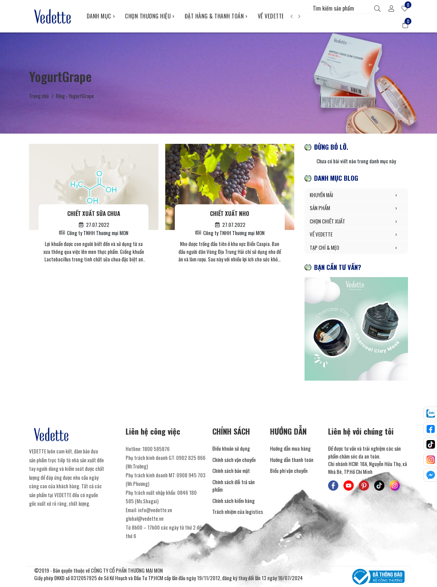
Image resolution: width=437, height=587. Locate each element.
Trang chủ (39, 95)
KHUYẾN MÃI (356, 195)
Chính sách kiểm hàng (233, 500)
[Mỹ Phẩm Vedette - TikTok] (379, 485)
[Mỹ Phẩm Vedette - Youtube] (348, 485)
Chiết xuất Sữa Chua (93, 213)
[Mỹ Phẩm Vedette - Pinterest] (364, 485)
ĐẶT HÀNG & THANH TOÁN (216, 16)
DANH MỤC (101, 16)
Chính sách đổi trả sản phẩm (233, 485)
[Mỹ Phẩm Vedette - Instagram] (395, 485)
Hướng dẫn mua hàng (290, 448)
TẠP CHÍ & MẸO (356, 247)
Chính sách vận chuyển (234, 459)
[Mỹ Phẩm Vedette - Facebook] (333, 485)
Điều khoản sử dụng (231, 448)
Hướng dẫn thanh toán (291, 459)
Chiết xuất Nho (229, 213)
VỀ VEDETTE (273, 16)
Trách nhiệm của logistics (237, 511)
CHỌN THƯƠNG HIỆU (149, 16)
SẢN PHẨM (356, 208)
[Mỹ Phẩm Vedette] (52, 16)
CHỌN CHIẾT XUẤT (356, 221)
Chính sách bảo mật (231, 470)
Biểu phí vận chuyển (289, 470)
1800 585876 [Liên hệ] (156, 448)
